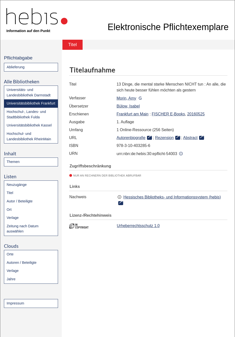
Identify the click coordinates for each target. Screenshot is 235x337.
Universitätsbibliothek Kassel (29, 125)
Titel (10, 193)
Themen (13, 162)
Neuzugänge (17, 185)
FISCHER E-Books (168, 114)
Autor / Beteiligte (20, 201)
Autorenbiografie (131, 138)
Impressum (15, 303)
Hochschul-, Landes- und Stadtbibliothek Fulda (26, 114)
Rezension (164, 138)
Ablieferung (16, 67)
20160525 (196, 114)
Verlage (13, 218)
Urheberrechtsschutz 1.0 (138, 226)
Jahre (11, 279)
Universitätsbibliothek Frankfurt (31, 103)
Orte (10, 254)
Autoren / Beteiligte (22, 263)
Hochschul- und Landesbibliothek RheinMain (29, 136)
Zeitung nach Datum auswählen (23, 228)
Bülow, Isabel (128, 106)
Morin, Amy (126, 98)
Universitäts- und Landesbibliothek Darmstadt (28, 92)
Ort (9, 210)
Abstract (190, 138)
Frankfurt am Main (132, 114)
